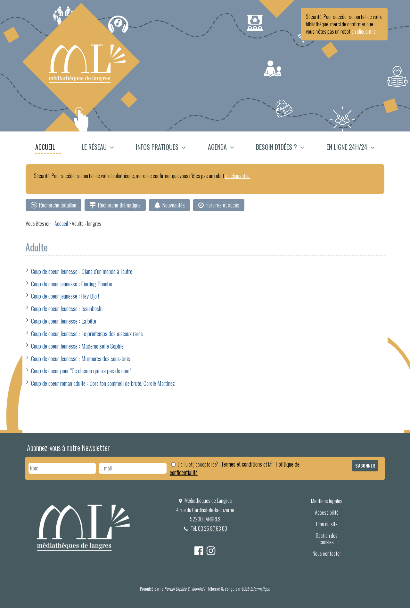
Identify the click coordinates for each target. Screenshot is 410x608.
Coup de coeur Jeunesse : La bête (63, 320)
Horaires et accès (222, 205)
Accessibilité (327, 512)
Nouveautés (173, 205)
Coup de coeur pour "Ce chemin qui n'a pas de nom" (81, 370)
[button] (98, 148)
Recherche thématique (119, 205)
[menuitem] (48, 148)
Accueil (45, 147)
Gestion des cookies (327, 539)
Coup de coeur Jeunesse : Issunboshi (66, 308)
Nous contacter (327, 553)
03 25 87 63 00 (212, 528)
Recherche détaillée (57, 205)
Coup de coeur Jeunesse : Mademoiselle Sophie (77, 345)
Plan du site (327, 524)
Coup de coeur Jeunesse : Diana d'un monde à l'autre (81, 270)
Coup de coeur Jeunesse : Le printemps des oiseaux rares (87, 333)
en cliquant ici (364, 31)
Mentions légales (326, 501)
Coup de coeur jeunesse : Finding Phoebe (71, 283)
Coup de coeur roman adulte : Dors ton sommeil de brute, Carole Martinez (103, 382)
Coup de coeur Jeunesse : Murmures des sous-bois (80, 358)
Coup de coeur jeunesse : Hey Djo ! (65, 295)
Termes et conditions (242, 463)
